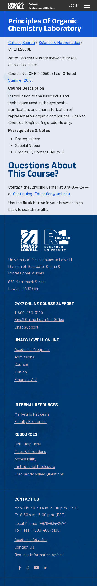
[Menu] (87, 5)
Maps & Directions (30, 451)
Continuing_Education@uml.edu (41, 193)
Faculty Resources (30, 421)
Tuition (20, 371)
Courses (21, 364)
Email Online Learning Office (39, 319)
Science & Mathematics (59, 42)
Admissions (24, 356)
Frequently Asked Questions (39, 473)
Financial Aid (25, 379)
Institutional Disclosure (34, 466)
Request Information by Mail (39, 554)
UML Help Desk (27, 443)
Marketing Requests (32, 414)
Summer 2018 (20, 80)
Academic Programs (32, 349)
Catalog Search (21, 42)
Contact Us (24, 546)
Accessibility (25, 458)
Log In (73, 5)
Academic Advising (30, 539)
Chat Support (26, 326)
